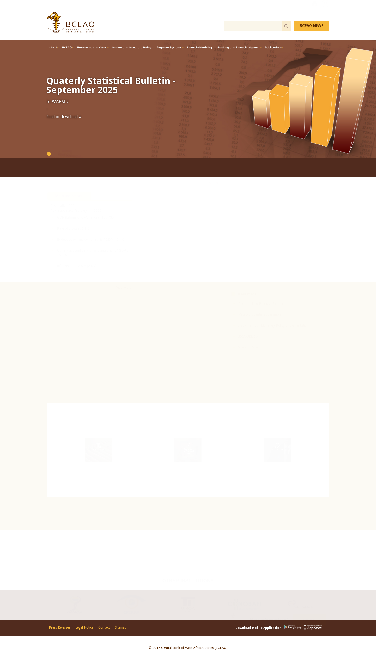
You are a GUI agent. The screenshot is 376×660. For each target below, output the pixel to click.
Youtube (314, 10)
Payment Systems (169, 47)
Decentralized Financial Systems (226, 304)
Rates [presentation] (113, 236)
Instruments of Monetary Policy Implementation (238, 325)
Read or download (62, 116)
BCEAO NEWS (311, 26)
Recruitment (277, 449)
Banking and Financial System (238, 47)
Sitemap (121, 627)
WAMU (52, 47)
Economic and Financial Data (188, 452)
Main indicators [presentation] (68, 236)
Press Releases (59, 627)
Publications (273, 47)
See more (215, 215)
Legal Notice (84, 627)
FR (325, 10)
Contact (310, 615)
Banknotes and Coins (91, 47)
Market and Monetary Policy (131, 47)
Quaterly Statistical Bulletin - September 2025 (111, 85)
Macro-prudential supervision (224, 314)
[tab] (69, 237)
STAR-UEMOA (213, 347)
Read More (123, 328)
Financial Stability (199, 47)
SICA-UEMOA (213, 336)
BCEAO (67, 47)
